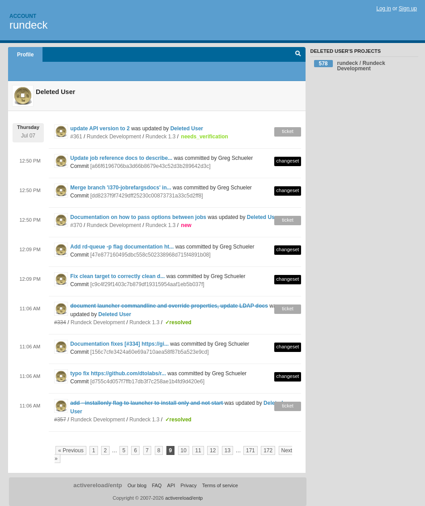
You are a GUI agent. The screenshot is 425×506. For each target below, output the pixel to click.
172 (268, 450)
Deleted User (186, 128)
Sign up (408, 8)
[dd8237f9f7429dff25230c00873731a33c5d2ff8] (146, 196)
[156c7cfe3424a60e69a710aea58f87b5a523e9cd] (149, 352)
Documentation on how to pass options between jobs (138, 217)
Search (298, 54)
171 (250, 450)
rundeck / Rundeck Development (349, 66)
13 (227, 450)
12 (213, 450)
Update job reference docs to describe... (121, 158)
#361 (76, 136)
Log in (383, 8)
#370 (76, 225)
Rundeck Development (114, 136)
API (171, 485)
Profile (25, 54)
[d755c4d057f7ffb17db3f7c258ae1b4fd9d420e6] (147, 381)
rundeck (28, 25)
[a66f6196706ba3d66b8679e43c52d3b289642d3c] (150, 166)
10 (184, 450)
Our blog (137, 485)
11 (198, 450)
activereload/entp (97, 485)
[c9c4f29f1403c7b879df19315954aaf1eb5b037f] (147, 284)
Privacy (188, 485)
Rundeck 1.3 (160, 136)
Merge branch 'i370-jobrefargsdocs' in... (120, 187)
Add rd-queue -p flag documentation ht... (122, 247)
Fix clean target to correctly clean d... (117, 276)
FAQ (157, 485)
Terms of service (220, 485)
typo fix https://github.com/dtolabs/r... (118, 373)
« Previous (71, 450)
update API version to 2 (100, 128)
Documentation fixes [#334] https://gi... (119, 344)
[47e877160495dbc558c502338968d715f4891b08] (150, 255)
